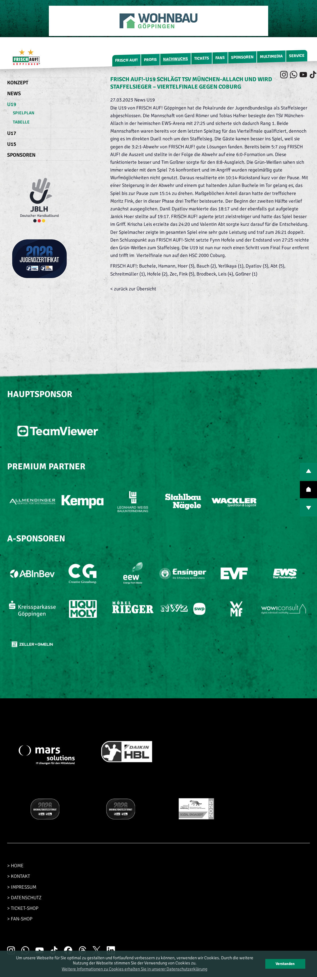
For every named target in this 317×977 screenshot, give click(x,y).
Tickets (201, 58)
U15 (11, 144)
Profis (150, 59)
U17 (11, 133)
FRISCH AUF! (126, 60)
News (14, 93)
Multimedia (271, 56)
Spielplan (23, 112)
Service (296, 55)
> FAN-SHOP (19, 919)
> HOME (15, 866)
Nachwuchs (175, 59)
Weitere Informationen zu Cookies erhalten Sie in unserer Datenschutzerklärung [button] (134, 969)
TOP (308, 489)
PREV (308, 471)
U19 (11, 104)
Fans (220, 57)
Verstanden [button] (285, 963)
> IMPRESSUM (21, 887)
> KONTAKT (18, 876)
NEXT (308, 508)
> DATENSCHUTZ (24, 898)
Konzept (17, 82)
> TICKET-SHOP (22, 908)
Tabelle (21, 122)
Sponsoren (242, 57)
